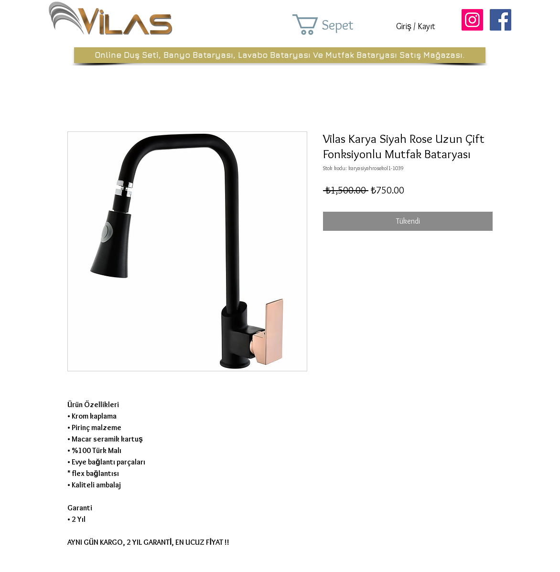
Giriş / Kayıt (415, 26)
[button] (336, 24)
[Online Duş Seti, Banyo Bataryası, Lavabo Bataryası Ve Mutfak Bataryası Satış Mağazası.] (279, 55)
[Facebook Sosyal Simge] (500, 20)
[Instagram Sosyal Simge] (472, 20)
